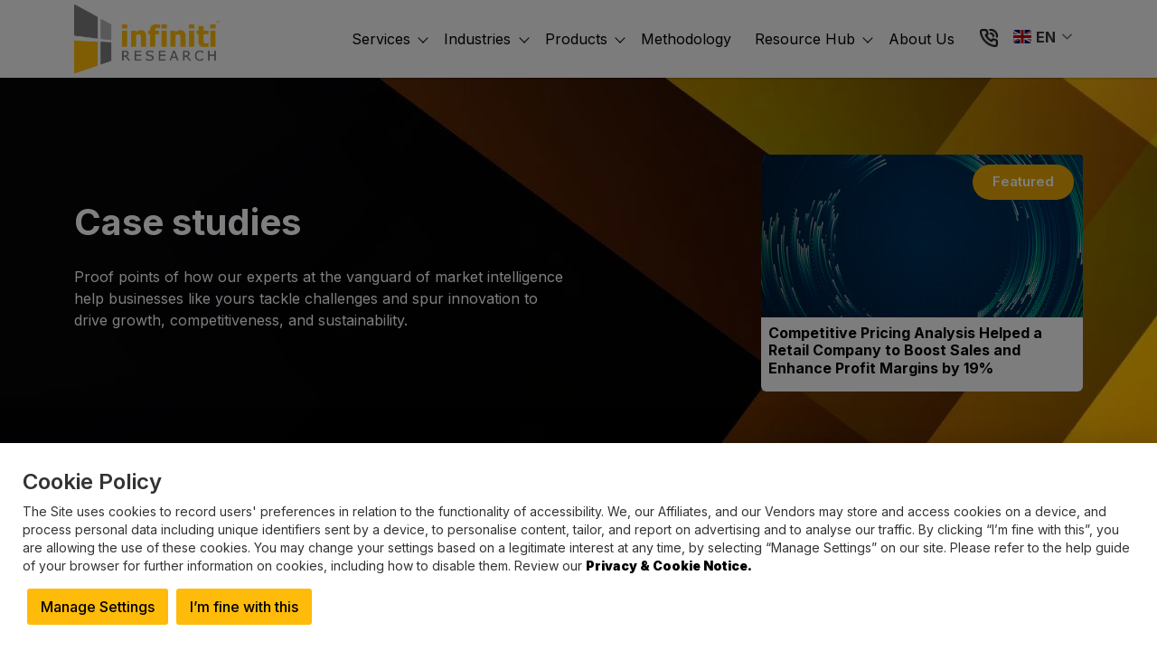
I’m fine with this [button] (244, 607)
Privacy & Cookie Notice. (669, 565)
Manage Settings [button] (98, 607)
